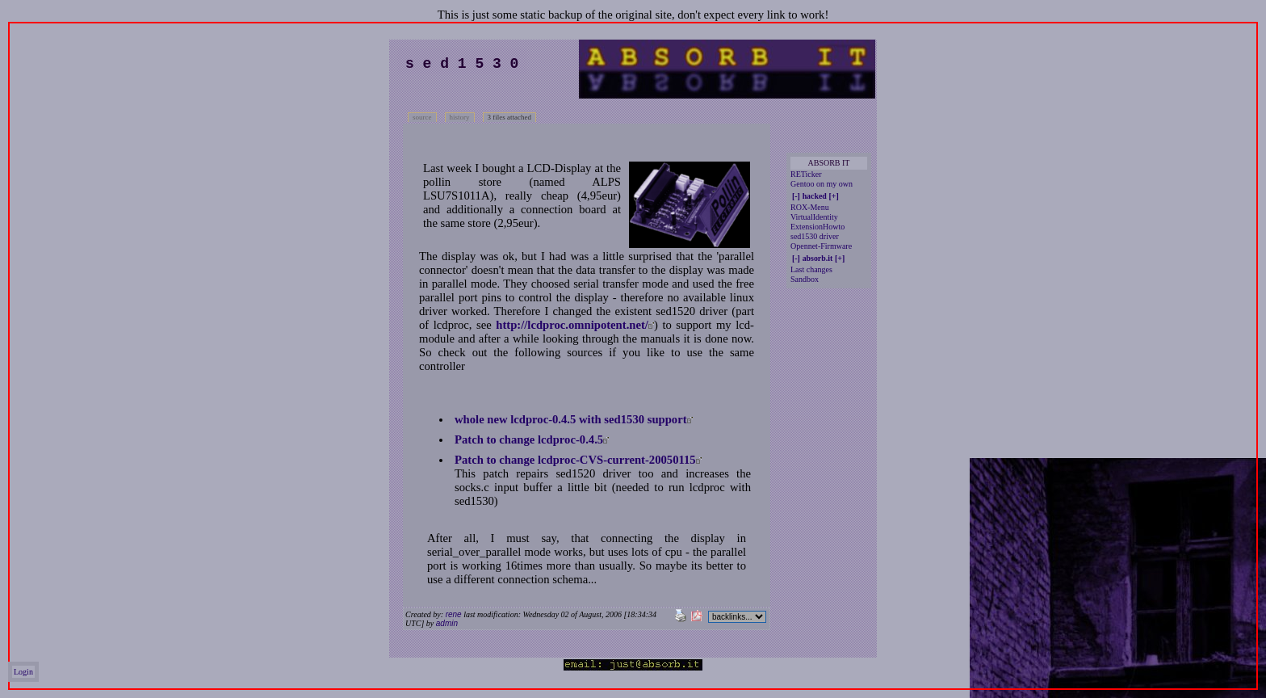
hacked (815, 195)
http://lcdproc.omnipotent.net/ (572, 324)
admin (447, 623)
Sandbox (804, 279)
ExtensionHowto (817, 226)
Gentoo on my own (821, 183)
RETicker (806, 174)
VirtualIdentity (814, 216)
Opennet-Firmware (821, 246)
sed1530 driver (814, 236)
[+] (834, 195)
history (460, 117)
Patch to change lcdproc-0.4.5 (529, 439)
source (422, 117)
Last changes (811, 269)
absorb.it (818, 258)
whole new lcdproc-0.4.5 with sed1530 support (571, 419)
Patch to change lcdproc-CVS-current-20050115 (575, 459)
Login (23, 671)
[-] (796, 195)
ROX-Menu (809, 207)
